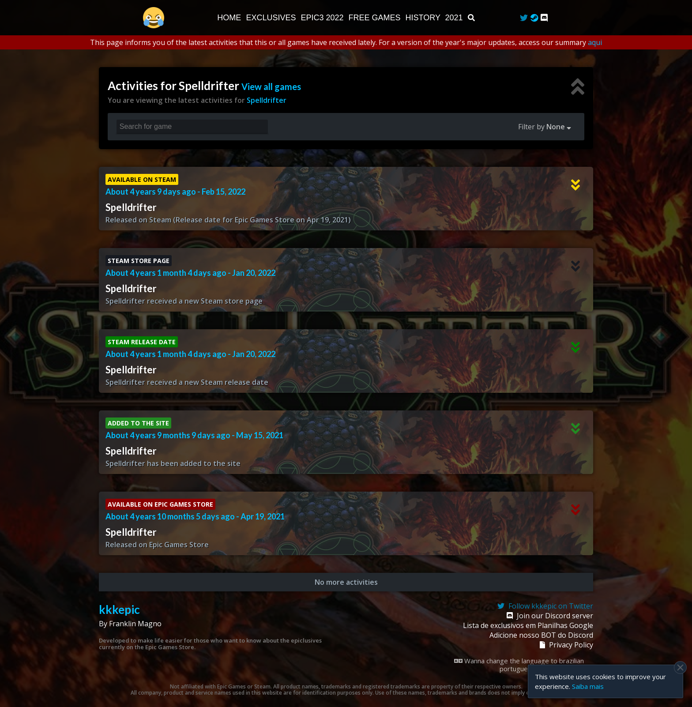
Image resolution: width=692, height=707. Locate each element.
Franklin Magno (135, 623)
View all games (271, 86)
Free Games (376, 17)
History (424, 17)
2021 (455, 17)
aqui (595, 42)
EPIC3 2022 (323, 17)
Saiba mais (588, 686)
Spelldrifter (266, 100)
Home (230, 17)
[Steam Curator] (534, 18)
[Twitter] (524, 18)
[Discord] (544, 18)
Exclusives (272, 17)
